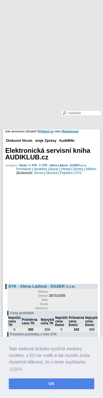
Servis (38, 173)
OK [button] (52, 383)
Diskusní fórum (19, 140)
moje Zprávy (46, 140)
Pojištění (66, 173)
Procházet (23, 169)
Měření (91, 169)
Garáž (23, 165)
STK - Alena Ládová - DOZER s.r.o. (64, 165)
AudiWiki (66, 140)
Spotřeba (40, 169)
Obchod (51, 173)
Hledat (66, 169)
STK (34, 165)
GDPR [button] (16, 369)
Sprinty (78, 169)
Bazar (54, 169)
